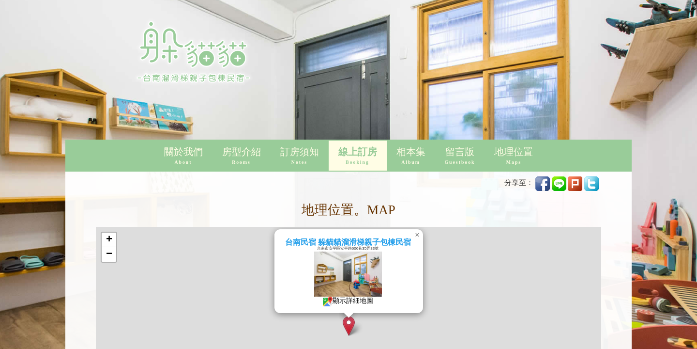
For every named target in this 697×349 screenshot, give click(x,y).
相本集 (410, 156)
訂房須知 (299, 156)
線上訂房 (357, 156)
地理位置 (513, 156)
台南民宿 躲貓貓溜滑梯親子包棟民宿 (376, 242)
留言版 (460, 156)
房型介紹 (241, 156)
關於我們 (183, 156)
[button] (377, 326)
